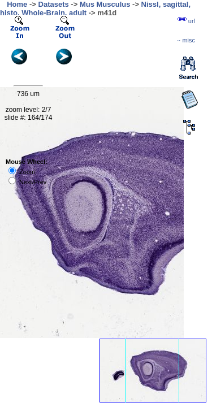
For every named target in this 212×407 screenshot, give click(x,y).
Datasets (53, 4)
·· (186, 40)
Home (17, 4)
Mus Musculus (105, 4)
